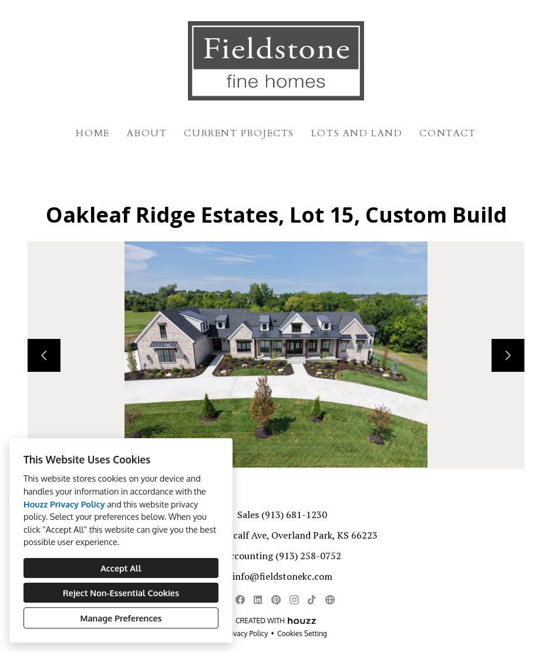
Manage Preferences (121, 618)
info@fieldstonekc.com (282, 576)
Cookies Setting (302, 633)
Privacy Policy (246, 633)
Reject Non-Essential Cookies (121, 592)
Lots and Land (357, 133)
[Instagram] (294, 599)
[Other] (329, 599)
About (147, 133)
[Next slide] (508, 355)
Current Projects (239, 133)
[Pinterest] (275, 599)
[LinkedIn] (258, 599)
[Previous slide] (44, 355)
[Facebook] (240, 599)
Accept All (120, 568)
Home (92, 133)
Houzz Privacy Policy (64, 504)
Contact (447, 133)
